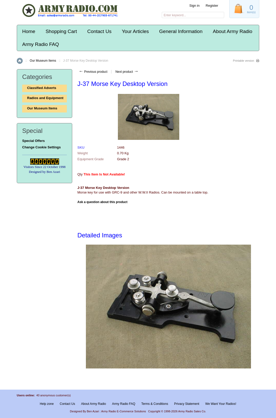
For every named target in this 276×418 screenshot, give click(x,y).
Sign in (194, 5)
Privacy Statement (186, 404)
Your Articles (135, 31)
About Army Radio (232, 31)
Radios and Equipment (45, 98)
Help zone (47, 404)
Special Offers (33, 141)
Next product (126, 72)
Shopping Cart (61, 31)
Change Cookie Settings (41, 147)
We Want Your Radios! (220, 404)
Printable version (243, 60)
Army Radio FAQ (40, 44)
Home (28, 31)
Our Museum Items (43, 60)
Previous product (93, 72)
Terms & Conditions (154, 404)
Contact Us (99, 31)
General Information (180, 31)
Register (212, 5)
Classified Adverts (41, 88)
